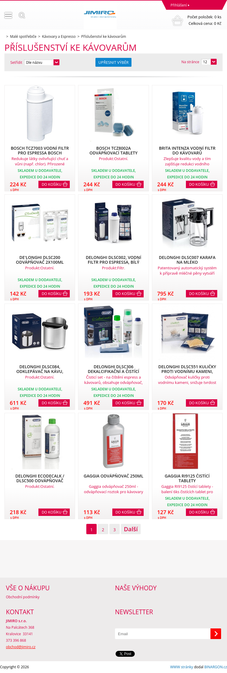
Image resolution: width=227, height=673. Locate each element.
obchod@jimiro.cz (20, 646)
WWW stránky (181, 666)
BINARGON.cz (215, 666)
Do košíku (51, 184)
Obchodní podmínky (23, 596)
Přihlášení (179, 5)
